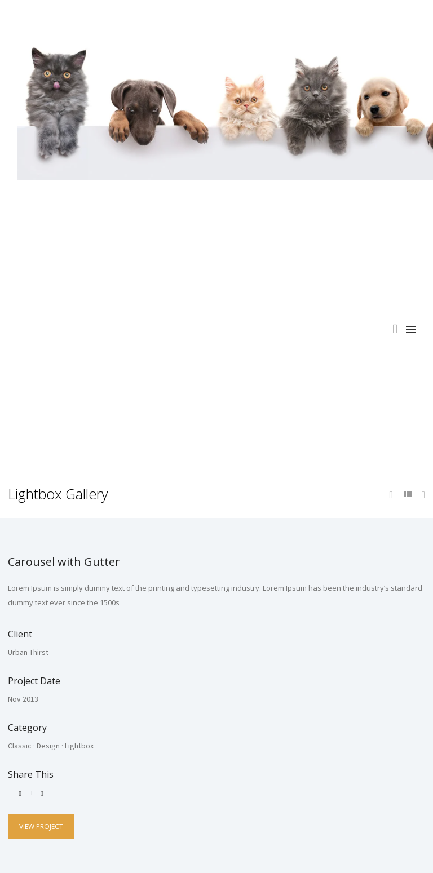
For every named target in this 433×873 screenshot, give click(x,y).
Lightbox (79, 746)
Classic (20, 746)
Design (48, 746)
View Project (41, 826)
